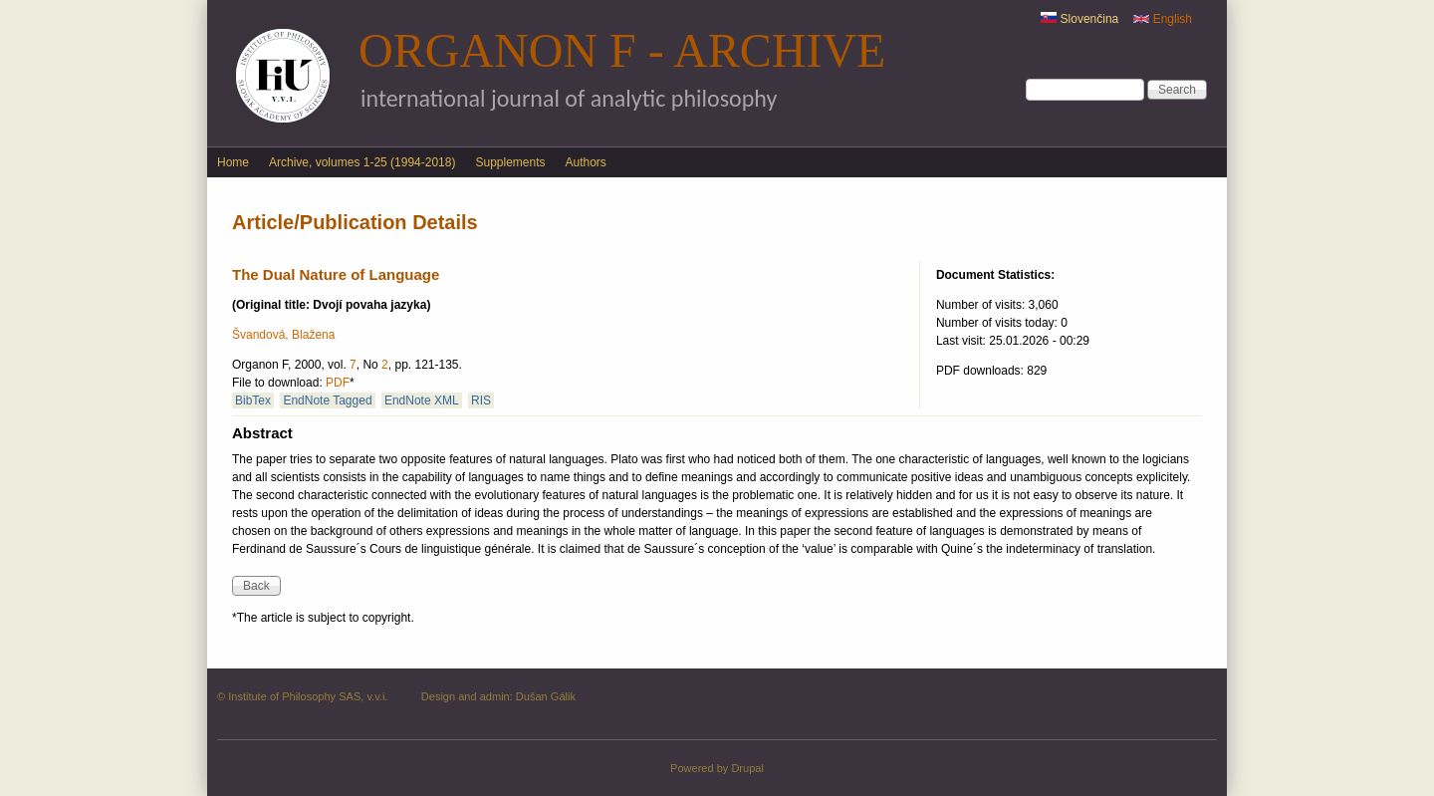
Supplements (510, 162)
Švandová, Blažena (283, 335)
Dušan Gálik (546, 696)
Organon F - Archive (621, 50)
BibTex (253, 400)
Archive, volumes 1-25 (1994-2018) (362, 162)
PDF (338, 383)
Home (233, 162)
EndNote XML (421, 400)
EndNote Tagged (327, 400)
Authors (586, 162)
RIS (481, 400)
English (1162, 19)
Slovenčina (1079, 19)
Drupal (747, 768)
